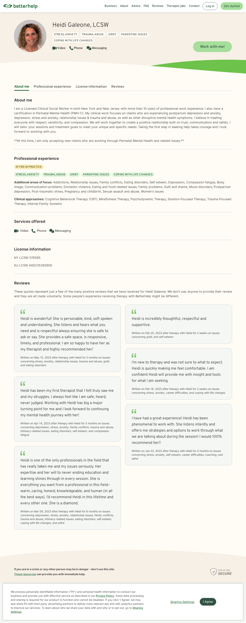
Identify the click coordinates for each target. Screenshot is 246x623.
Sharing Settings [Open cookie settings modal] (182, 602)
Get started (232, 6)
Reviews (117, 87)
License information (91, 87)
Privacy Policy (105, 595)
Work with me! (212, 46)
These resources (25, 574)
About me (21, 87)
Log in (210, 6)
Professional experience (52, 87)
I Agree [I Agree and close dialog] (208, 602)
